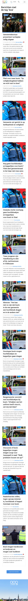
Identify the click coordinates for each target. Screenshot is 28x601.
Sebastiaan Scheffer (17, 86)
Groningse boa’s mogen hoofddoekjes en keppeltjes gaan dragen (12, 353)
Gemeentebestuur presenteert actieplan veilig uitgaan (11, 37)
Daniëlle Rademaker (18, 554)
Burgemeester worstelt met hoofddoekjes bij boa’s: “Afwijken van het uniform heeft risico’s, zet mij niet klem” (12, 402)
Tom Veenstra (18, 173)
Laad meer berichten (14, 571)
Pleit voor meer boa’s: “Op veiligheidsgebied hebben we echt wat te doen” (13, 80)
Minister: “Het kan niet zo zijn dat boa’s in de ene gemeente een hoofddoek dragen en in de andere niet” (12, 307)
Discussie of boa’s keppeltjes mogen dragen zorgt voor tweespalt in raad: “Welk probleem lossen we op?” (13, 453)
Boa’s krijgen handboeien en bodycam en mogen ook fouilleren (13, 549)
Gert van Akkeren (19, 42)
